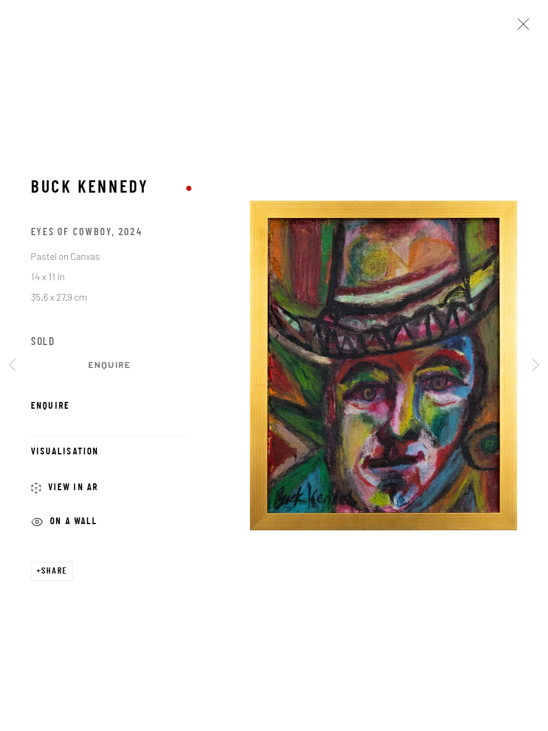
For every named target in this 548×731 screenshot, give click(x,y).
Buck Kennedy (90, 189)
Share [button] (54, 571)
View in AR (64, 489)
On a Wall (64, 523)
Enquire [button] (109, 364)
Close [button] (520, 28)
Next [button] (535, 366)
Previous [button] (12, 366)
